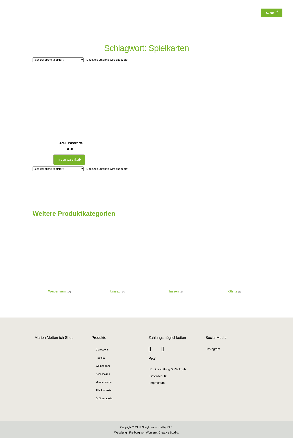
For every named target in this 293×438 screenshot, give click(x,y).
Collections (102, 349)
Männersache (104, 382)
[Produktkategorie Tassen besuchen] (175, 262)
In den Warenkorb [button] (69, 159)
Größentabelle (104, 398)
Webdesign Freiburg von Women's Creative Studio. (146, 432)
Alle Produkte (103, 390)
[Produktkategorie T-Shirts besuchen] (233, 262)
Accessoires (103, 374)
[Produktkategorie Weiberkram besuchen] (59, 262)
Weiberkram (103, 365)
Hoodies (100, 357)
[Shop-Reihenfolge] (58, 59)
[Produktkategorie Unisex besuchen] (117, 262)
